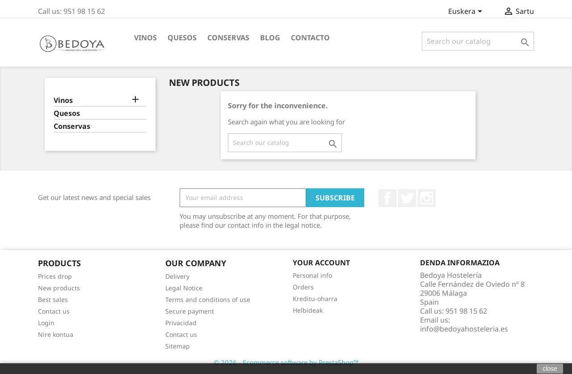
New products (59, 288)
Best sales (53, 299)
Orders (303, 287)
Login (46, 323)
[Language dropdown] (466, 12)
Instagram (427, 198)
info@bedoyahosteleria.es (464, 329)
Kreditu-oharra (315, 298)
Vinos (145, 37)
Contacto (310, 37)
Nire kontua (55, 334)
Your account (321, 263)
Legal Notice (183, 288)
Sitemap (177, 346)
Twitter (407, 198)
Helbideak (308, 310)
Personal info (312, 275)
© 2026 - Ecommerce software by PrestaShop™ (286, 362)
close (550, 368)
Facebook (387, 198)
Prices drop (55, 276)
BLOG (270, 37)
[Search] (478, 41)
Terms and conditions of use (207, 299)
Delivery (177, 276)
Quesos (182, 37)
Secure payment (189, 311)
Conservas (228, 37)
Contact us (54, 311)
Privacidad (181, 323)
